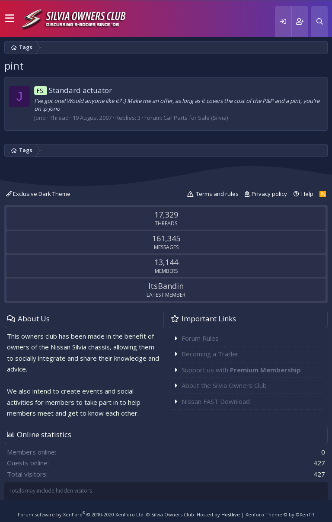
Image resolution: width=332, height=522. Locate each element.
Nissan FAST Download (216, 401)
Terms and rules (217, 194)
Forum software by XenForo (81, 514)
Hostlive (230, 514)
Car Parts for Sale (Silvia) (195, 118)
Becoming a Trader (210, 353)
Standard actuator (73, 90)
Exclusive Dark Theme (38, 194)
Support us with (241, 369)
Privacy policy (269, 194)
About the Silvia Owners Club (224, 385)
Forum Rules (200, 338)
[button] (10, 18)
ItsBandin (166, 286)
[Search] (319, 21)
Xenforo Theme (280, 514)
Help (307, 194)
